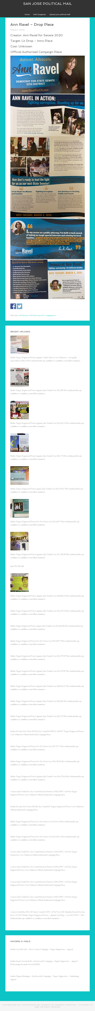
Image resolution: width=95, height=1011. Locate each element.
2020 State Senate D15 (36, 315)
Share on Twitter (19, 306)
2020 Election (23, 315)
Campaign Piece (50, 315)
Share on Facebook (13, 306)
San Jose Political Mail (47, 4)
